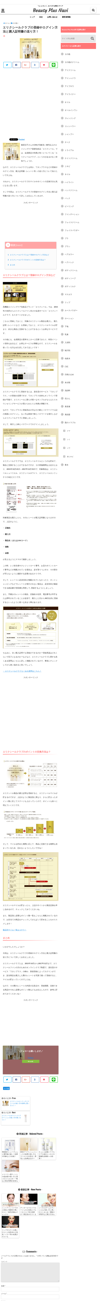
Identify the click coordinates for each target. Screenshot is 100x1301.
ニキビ (67, 166)
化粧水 (67, 358)
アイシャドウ (70, 78)
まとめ (11, 265)
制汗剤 (67, 350)
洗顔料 (67, 390)
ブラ (66, 238)
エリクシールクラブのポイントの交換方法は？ (27, 260)
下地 (66, 326)
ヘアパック (69, 262)
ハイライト (69, 182)
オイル (67, 102)
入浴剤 (67, 342)
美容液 (67, 406)
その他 (6, 1088)
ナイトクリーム (71, 158)
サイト (3, 1257)
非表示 (19, 245)
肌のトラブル (70, 422)
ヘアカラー (69, 254)
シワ (68, 448)
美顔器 (67, 414)
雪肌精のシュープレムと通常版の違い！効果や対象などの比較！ (8, 1155)
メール (4, 1249)
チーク (67, 142)
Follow (30, 1058)
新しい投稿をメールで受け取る (14, 1275)
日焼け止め (69, 374)
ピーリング (69, 206)
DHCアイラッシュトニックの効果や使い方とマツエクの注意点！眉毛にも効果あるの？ (23, 1156)
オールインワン (71, 110)
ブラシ (67, 246)
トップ (32, 17)
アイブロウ (69, 86)
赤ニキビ (70, 457)
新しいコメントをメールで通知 (14, 1271)
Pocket (22, 139)
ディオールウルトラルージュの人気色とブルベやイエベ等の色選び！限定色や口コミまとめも (22, 1190)
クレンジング (70, 118)
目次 (41, 17)
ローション (69, 318)
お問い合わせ (52, 17)
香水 (66, 465)
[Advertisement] (30, 89)
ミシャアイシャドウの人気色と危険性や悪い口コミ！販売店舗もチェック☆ (8, 1189)
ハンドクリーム (71, 190)
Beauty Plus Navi (45, 1298)
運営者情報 (66, 17)
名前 (3, 1242)
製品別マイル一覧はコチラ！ (15, 930)
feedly (30, 1061)
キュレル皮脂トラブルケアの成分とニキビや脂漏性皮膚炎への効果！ (37, 1155)
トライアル (69, 150)
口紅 (66, 366)
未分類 (67, 382)
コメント (4, 1217)
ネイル (67, 174)
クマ (68, 431)
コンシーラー (70, 126)
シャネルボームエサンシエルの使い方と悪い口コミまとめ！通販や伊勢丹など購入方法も (37, 1189)
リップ (67, 302)
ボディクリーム (71, 270)
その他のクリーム (72, 62)
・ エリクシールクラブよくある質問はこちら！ (22, 671)
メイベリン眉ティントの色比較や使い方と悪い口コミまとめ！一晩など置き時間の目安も (51, 1156)
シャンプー (69, 134)
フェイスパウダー (72, 230)
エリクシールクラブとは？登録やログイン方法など (28, 255)
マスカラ (68, 294)
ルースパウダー (71, 310)
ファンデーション (72, 214)
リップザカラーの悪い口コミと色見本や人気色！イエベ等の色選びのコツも (51, 1189)
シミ (68, 439)
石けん (67, 398)
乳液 (66, 334)
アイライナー (70, 94)
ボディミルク (70, 286)
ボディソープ (70, 278)
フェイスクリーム (72, 222)
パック (67, 198)
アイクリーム (70, 70)
